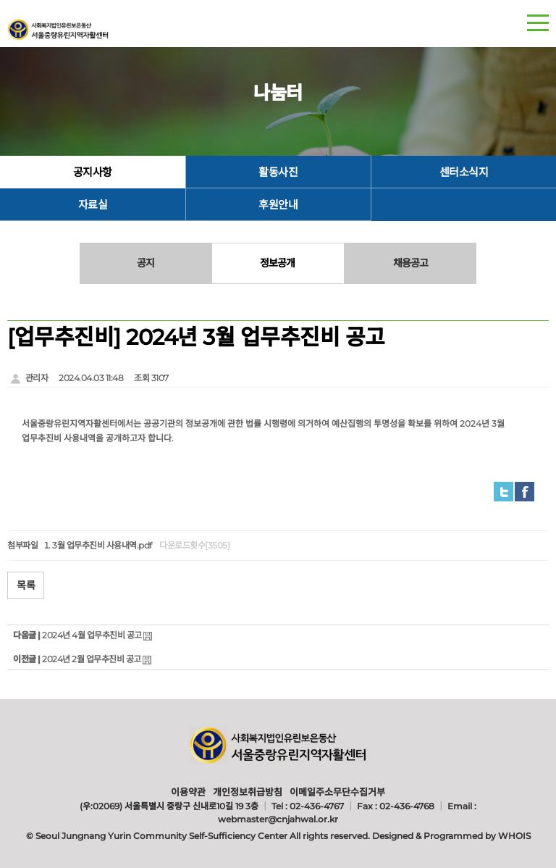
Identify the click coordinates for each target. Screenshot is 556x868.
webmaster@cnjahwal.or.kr (278, 819)
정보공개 (277, 263)
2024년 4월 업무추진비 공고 (92, 635)
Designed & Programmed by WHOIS (451, 835)
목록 (26, 585)
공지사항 (92, 172)
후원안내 (278, 205)
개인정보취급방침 (247, 792)
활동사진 (278, 172)
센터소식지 (464, 172)
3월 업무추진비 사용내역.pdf (102, 545)
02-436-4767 (317, 806)
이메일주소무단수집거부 (337, 792)
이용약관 (188, 792)
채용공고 (410, 263)
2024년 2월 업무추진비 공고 (91, 659)
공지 (145, 263)
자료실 (93, 205)
